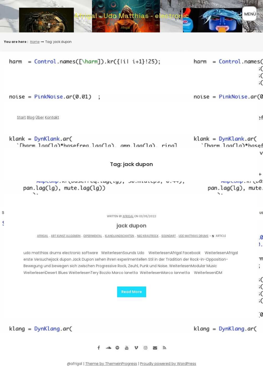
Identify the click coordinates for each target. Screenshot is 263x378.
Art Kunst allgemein (66, 236)
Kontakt (52, 117)
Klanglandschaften (119, 236)
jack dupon (131, 225)
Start (21, 117)
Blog (31, 117)
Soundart (168, 236)
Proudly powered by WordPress (168, 361)
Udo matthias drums (193, 236)
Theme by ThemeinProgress (111, 361)
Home (34, 41)
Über (40, 117)
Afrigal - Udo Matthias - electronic (131, 16)
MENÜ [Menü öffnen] (250, 14)
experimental (92, 236)
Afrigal (128, 216)
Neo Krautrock (147, 236)
